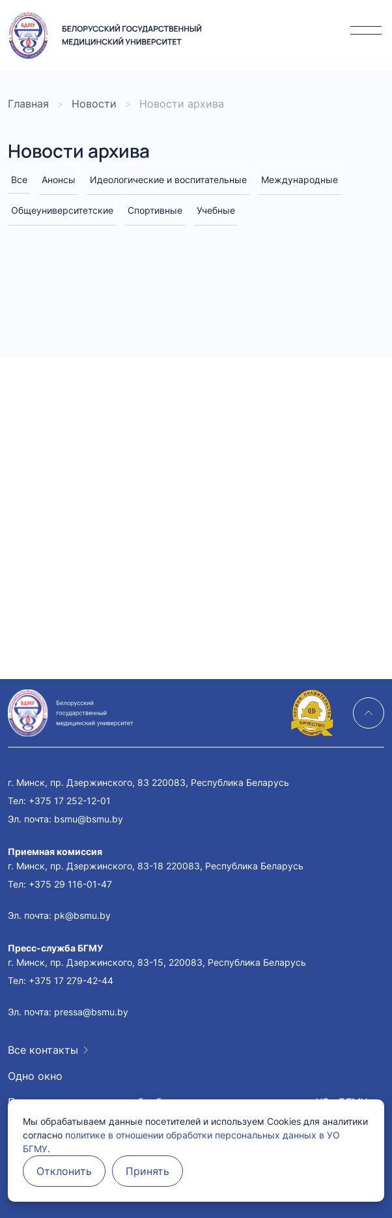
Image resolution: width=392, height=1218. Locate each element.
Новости (94, 103)
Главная (28, 103)
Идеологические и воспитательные (168, 179)
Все (19, 179)
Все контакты (43, 1049)
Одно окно (35, 1075)
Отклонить (64, 1171)
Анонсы (59, 179)
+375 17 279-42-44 (71, 980)
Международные (299, 179)
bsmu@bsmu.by (88, 818)
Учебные (216, 210)
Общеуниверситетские (62, 210)
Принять (147, 1171)
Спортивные (155, 210)
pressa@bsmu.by (91, 1011)
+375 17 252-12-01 (70, 800)
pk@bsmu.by (82, 915)
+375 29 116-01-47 (70, 884)
